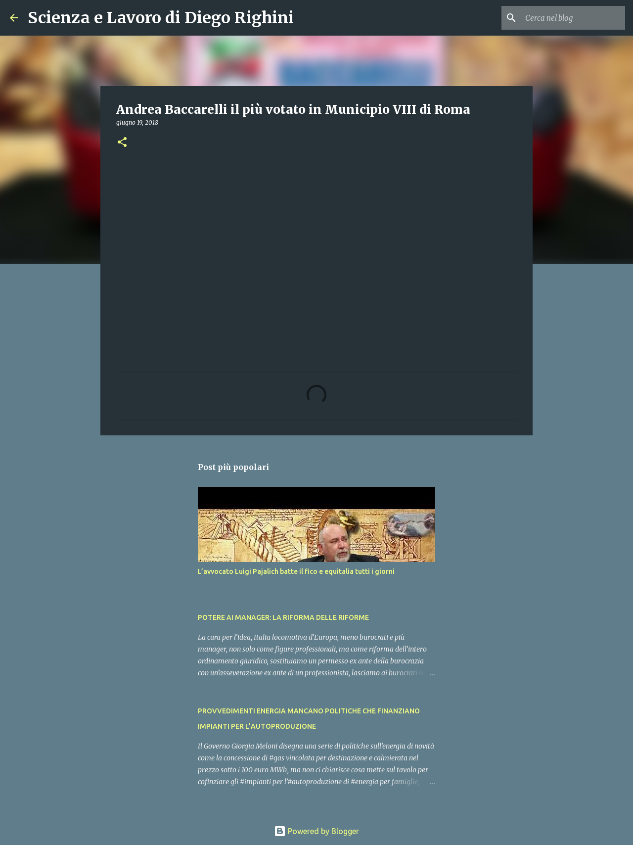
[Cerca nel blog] (573, 18)
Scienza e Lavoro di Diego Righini (161, 18)
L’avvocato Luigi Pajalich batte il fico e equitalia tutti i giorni (296, 571)
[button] (122, 142)
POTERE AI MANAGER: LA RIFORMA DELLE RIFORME (283, 617)
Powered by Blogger (316, 831)
